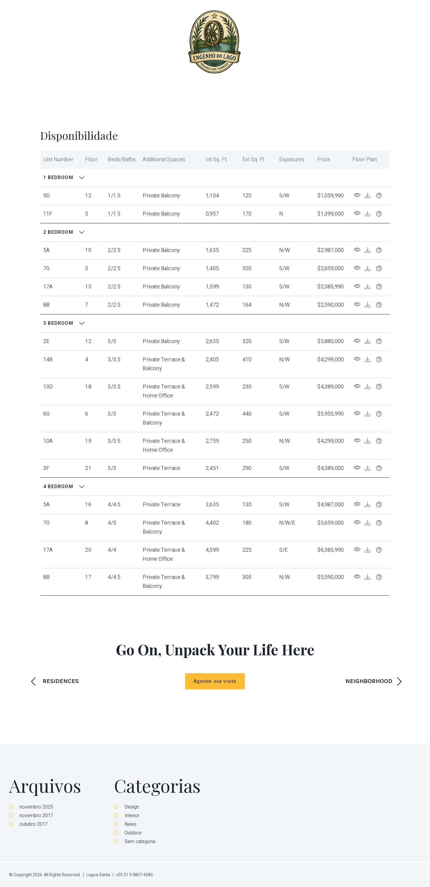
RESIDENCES (61, 681)
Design (132, 807)
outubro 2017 (33, 824)
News (130, 824)
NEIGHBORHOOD (368, 681)
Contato (409, 42)
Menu (23, 42)
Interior (132, 815)
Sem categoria (140, 841)
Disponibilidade (329, 42)
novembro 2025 (36, 807)
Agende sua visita (215, 681)
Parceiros (373, 42)
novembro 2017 (36, 815)
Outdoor (133, 833)
